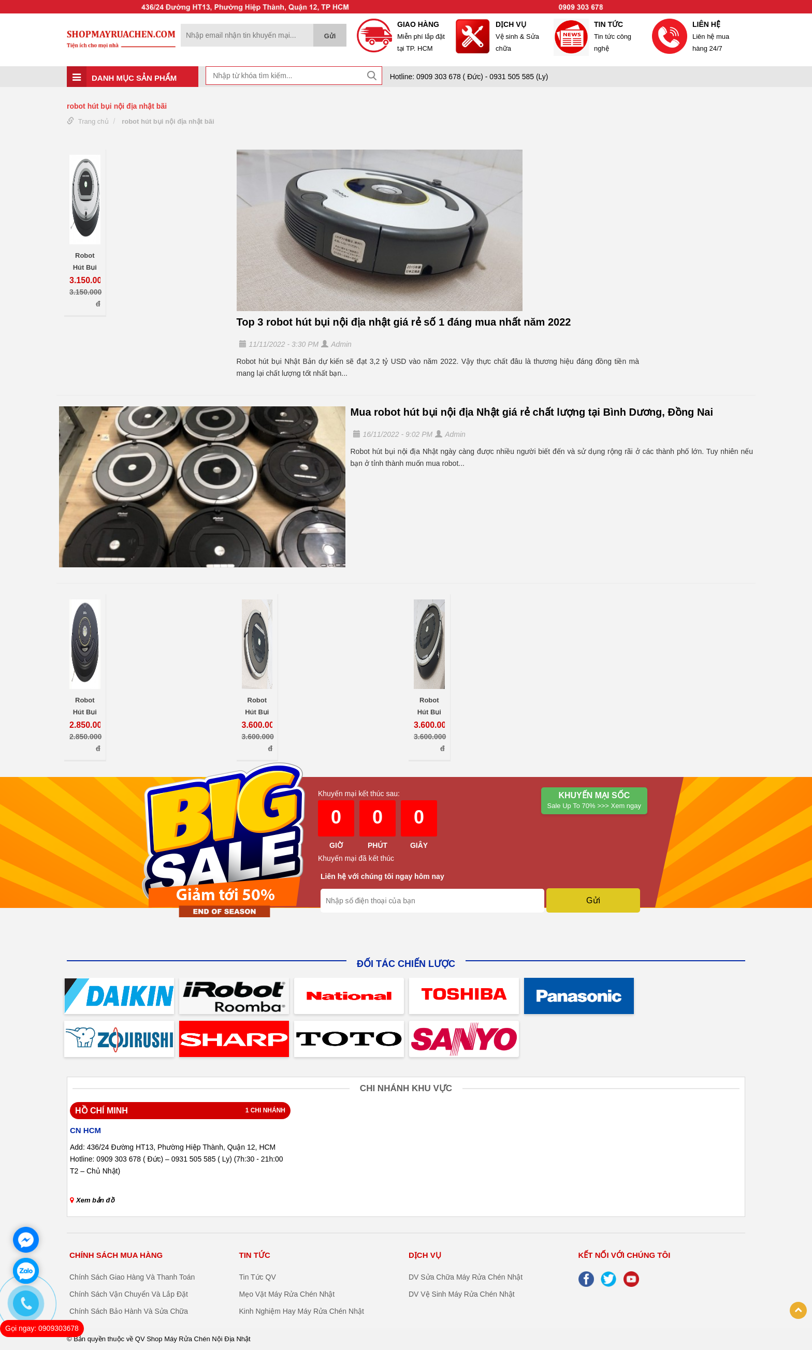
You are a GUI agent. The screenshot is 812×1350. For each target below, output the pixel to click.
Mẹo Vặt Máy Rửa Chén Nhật (287, 1294)
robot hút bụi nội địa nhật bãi (168, 121)
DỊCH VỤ (425, 1255)
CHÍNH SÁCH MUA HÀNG (116, 1255)
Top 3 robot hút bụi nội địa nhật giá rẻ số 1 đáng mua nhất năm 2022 (404, 322)
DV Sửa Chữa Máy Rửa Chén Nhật (466, 1277)
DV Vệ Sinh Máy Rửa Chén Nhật (462, 1294)
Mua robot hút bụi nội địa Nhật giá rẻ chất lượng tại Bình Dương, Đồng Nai (532, 412)
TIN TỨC (254, 1255)
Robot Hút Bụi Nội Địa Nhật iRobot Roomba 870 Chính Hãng (256, 705)
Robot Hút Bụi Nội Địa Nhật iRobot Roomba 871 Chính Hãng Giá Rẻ (429, 705)
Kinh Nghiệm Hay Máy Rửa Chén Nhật (301, 1311)
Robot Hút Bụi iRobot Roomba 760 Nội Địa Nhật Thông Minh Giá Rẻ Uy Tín (84, 261)
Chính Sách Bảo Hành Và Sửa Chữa (128, 1311)
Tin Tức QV (257, 1277)
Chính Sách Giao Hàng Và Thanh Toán (132, 1277)
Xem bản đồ (92, 1200)
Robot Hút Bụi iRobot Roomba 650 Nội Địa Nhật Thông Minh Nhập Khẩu (84, 705)
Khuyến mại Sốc (594, 801)
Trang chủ (93, 121)
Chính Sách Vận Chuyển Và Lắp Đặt (128, 1294)
